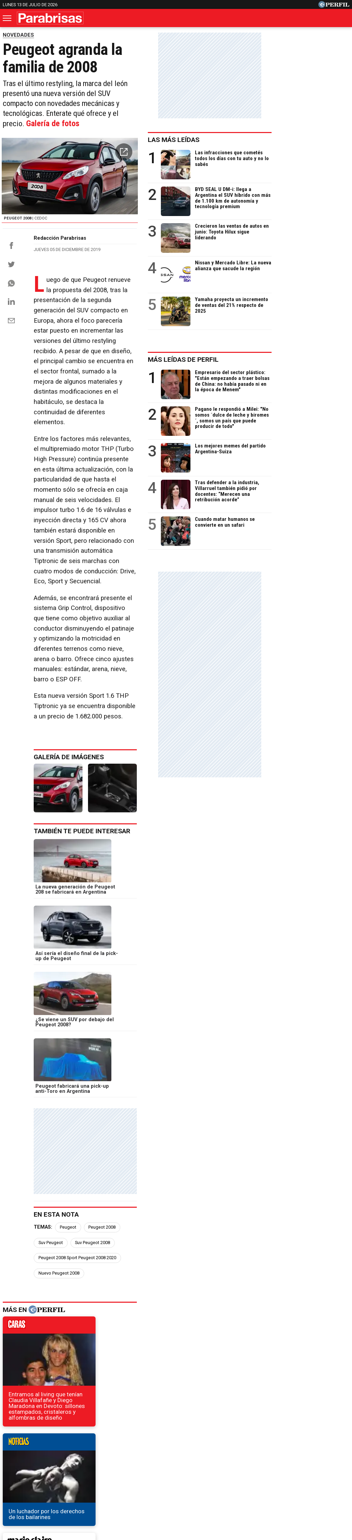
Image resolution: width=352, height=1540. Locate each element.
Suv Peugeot (145, 967)
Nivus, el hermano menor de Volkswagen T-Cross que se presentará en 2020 (108, 1342)
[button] (200, 143)
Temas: (48, 968)
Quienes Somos (104, 1482)
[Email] (11, 358)
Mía (287, 1457)
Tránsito (295, 1482)
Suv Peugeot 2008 (187, 967)
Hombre (144, 1457)
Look (246, 1457)
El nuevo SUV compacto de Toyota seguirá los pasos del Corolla (91, 1317)
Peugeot (73, 967)
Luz (267, 1457)
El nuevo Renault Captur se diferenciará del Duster (74, 1330)
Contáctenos (145, 1482)
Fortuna (114, 1457)
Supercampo (213, 1457)
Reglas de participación (251, 1482)
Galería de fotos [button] (182, 112)
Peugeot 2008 (107, 967)
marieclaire (53, 1160)
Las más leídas (251, 140)
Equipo (207, 1482)
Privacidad (179, 1482)
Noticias (45, 1457)
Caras (17, 1457)
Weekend (176, 1457)
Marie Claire (80, 1457)
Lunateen (313, 1457)
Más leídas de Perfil (261, 359)
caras (53, 1037)
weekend (163, 1160)
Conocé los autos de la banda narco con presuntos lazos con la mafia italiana (108, 1354)
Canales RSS (62, 1482)
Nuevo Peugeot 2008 (154, 983)
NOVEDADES (18, 35)
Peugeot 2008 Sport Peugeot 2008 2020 (83, 983)
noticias (163, 1037)
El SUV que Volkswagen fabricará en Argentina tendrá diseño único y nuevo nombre (106, 1302)
